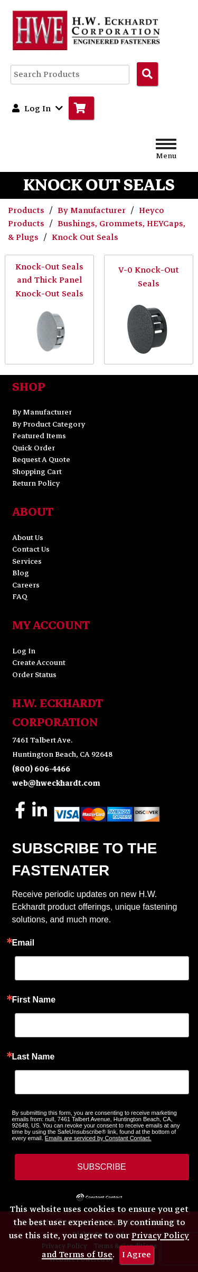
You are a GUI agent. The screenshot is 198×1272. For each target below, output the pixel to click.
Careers (26, 585)
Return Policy (36, 483)
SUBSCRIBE (101, 1166)
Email (23, 943)
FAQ (19, 597)
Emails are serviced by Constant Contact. (98, 1138)
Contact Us (31, 549)
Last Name (33, 1057)
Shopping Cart (37, 472)
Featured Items (39, 436)
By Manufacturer (93, 210)
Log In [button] (37, 108)
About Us (27, 538)
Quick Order (33, 448)
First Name (34, 1000)
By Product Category (48, 424)
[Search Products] (147, 73)
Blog (20, 573)
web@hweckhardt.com (56, 783)
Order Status (34, 675)
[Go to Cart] (81, 108)
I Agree (136, 1254)
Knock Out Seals (85, 237)
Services (27, 561)
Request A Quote (41, 460)
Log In (23, 651)
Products (27, 210)
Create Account (38, 663)
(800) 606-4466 (41, 769)
